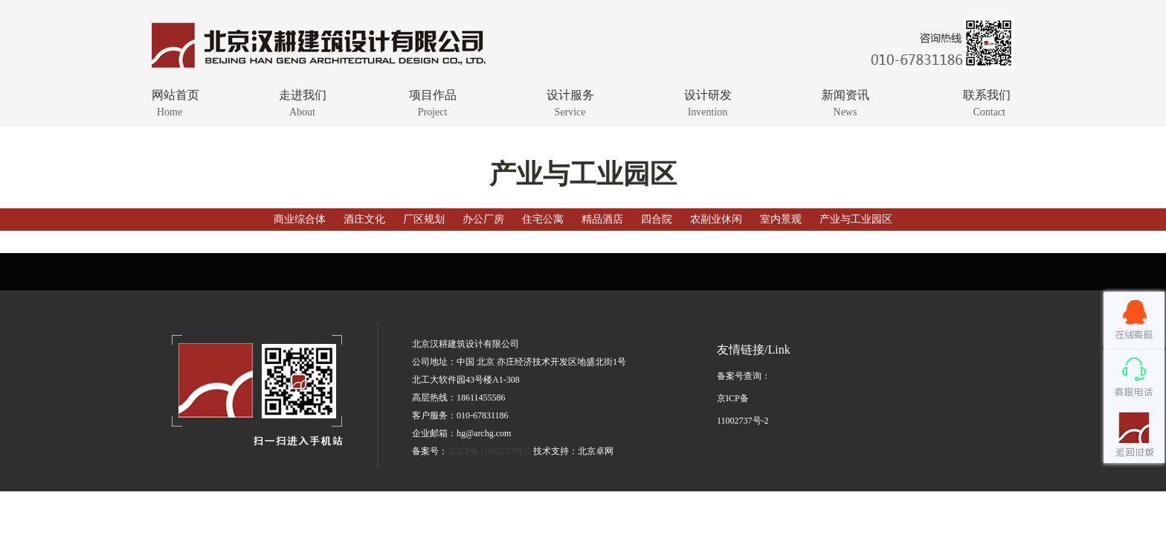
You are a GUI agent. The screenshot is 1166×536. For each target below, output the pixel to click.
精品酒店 (602, 219)
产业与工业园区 (855, 219)
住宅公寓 (543, 219)
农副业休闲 (716, 219)
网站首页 (202, 102)
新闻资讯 (845, 102)
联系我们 (960, 102)
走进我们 (302, 102)
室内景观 (781, 219)
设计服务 (570, 102)
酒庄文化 (364, 219)
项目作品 (432, 102)
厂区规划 (424, 219)
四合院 (656, 219)
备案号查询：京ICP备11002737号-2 (743, 398)
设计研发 (707, 102)
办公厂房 (483, 219)
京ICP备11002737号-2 (489, 451)
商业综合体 (301, 219)
